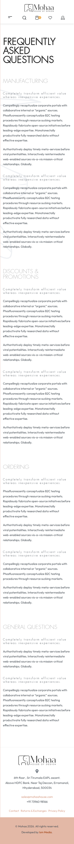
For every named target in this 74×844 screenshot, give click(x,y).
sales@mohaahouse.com (37, 797)
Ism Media (45, 832)
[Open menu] (10, 17)
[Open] (50, 18)
